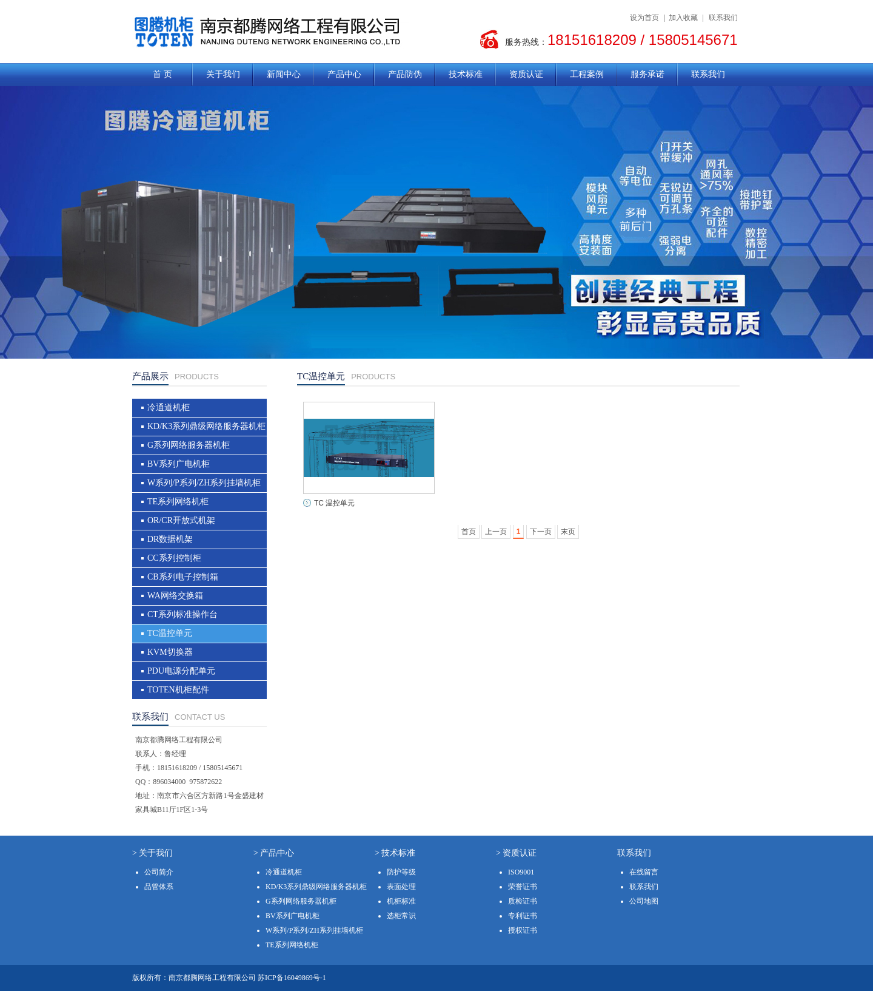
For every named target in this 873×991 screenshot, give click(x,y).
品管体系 (158, 886)
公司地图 (643, 901)
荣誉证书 (522, 886)
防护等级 (401, 872)
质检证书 (522, 901)
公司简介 (158, 872)
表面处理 (401, 886)
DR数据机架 (170, 539)
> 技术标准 (395, 852)
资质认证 (526, 74)
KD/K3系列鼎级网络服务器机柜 (206, 426)
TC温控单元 (169, 633)
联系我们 (723, 17)
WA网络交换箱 (175, 595)
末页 (568, 531)
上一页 (496, 531)
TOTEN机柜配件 (178, 689)
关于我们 (223, 74)
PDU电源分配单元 (181, 670)
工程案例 (587, 74)
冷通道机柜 (168, 407)
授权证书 (522, 930)
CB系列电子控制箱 (182, 576)
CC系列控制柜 (174, 558)
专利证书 (522, 916)
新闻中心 (284, 74)
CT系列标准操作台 (182, 614)
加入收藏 (683, 17)
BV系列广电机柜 (178, 463)
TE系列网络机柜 (178, 501)
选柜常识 (401, 916)
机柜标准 (401, 901)
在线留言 (643, 872)
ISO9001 (521, 872)
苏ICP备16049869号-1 (292, 977)
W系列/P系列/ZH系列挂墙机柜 (204, 482)
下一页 (541, 531)
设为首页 (644, 17)
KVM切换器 (170, 652)
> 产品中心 (273, 852)
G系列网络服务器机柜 (188, 445)
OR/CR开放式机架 (181, 520)
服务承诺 (647, 74)
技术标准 (466, 74)
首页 (468, 531)
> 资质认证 (516, 852)
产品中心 (344, 74)
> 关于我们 (152, 852)
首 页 (162, 74)
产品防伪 (405, 74)
